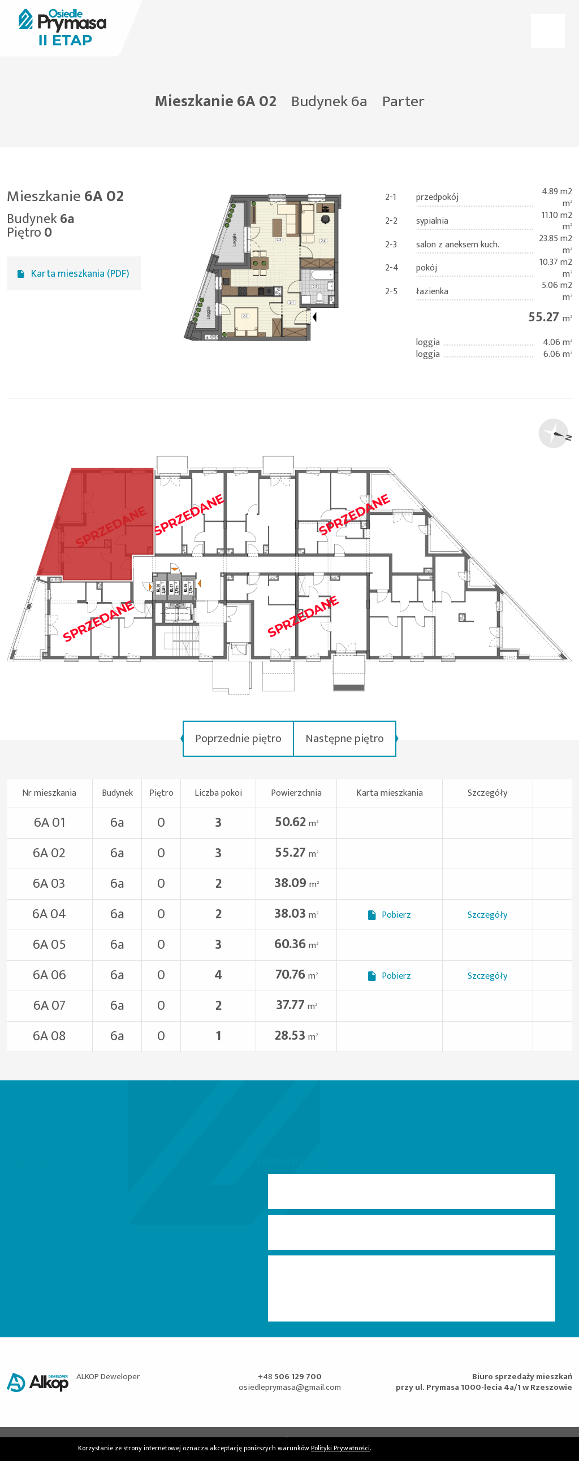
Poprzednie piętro (238, 738)
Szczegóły (487, 915)
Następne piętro (344, 738)
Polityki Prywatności (340, 1448)
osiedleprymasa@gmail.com (290, 1387)
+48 (290, 1377)
